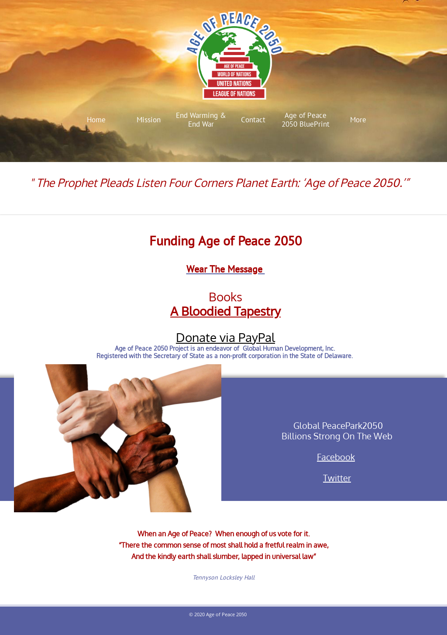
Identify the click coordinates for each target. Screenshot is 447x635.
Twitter (337, 477)
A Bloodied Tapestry (225, 311)
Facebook (336, 456)
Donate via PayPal (225, 337)
